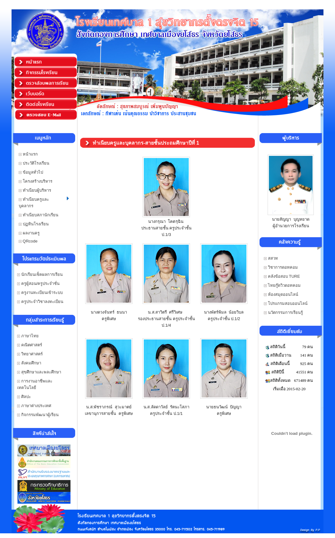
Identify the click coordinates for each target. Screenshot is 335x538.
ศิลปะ (24, 396)
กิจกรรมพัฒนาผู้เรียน (38, 414)
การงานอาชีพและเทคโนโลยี (34, 384)
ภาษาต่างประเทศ (34, 405)
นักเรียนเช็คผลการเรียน (40, 274)
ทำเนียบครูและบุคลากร (44, 202)
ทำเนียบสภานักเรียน (38, 215)
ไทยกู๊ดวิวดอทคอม (282, 285)
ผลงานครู (29, 233)
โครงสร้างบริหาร (35, 181)
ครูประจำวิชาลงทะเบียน (40, 301)
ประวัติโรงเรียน (34, 163)
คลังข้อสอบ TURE (282, 276)
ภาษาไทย (28, 336)
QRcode (28, 241)
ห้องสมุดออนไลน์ (281, 294)
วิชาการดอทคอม (281, 267)
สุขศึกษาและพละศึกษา (39, 372)
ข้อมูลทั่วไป (31, 172)
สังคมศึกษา (29, 363)
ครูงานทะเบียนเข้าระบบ (40, 292)
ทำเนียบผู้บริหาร (35, 190)
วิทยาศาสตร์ (30, 354)
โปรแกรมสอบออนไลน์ (286, 303)
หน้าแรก (28, 154)
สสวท (271, 258)
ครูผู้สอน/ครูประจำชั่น (38, 283)
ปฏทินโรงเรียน (34, 224)
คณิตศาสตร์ (29, 345)
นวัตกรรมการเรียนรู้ (283, 312)
